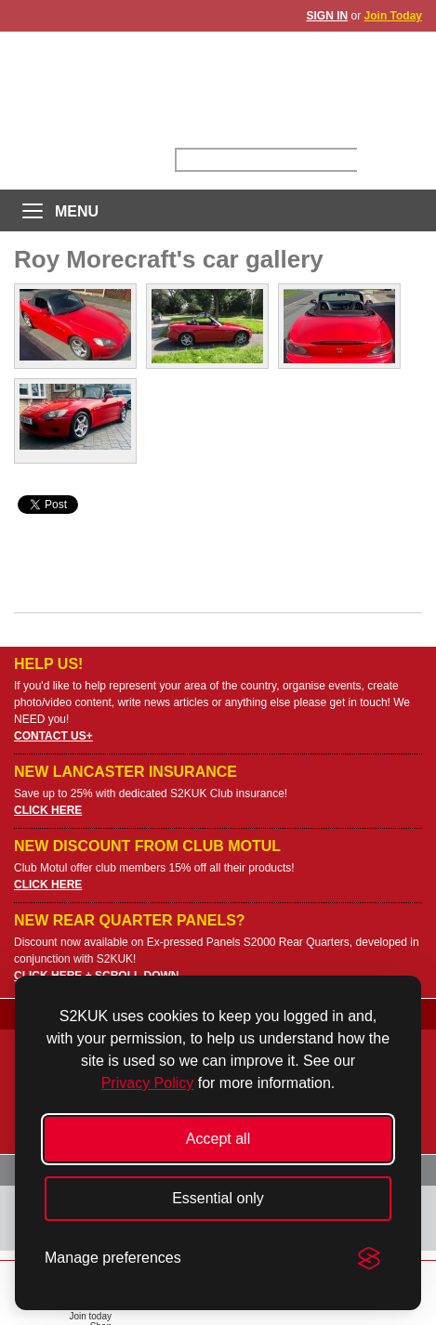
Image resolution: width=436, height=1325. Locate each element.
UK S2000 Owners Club (218, 83)
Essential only (218, 1198)
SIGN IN (328, 15)
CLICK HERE (48, 810)
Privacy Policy (147, 1083)
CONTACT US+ (53, 735)
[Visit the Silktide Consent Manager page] (369, 1258)
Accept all (218, 1139)
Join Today (393, 15)
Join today (90, 1316)
